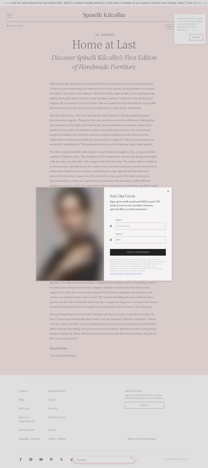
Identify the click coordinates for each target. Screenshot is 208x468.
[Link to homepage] (104, 17)
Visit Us (171, 27)
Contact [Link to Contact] (23, 390)
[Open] (10, 16)
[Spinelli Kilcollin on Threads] (61, 459)
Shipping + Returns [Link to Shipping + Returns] (29, 438)
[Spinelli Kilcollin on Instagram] (51, 459)
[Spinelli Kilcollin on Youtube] (41, 459)
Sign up (144, 405)
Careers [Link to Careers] (52, 408)
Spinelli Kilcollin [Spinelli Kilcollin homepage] (180, 459)
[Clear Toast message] (132, 458)
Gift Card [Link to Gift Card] (24, 408)
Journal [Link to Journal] (52, 429)
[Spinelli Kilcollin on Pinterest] (30, 459)
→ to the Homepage (140, 438)
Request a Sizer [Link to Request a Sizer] (56, 390)
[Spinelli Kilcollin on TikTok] (71, 459)
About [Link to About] (51, 399)
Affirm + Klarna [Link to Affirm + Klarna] (57, 438)
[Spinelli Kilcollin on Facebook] (20, 459)
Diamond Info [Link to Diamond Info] (26, 429)
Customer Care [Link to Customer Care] (56, 417)
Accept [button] (196, 37)
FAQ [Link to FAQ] (21, 399)
